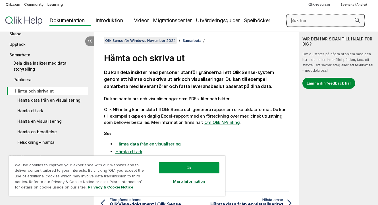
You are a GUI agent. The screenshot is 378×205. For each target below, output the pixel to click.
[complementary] (338, 118)
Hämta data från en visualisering (48, 100)
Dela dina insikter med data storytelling (39, 66)
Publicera (22, 79)
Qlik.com (13, 4)
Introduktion (109, 20)
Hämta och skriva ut (34, 91)
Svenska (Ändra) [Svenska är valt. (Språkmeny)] (354, 5)
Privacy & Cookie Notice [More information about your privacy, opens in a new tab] (110, 187)
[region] (117, 176)
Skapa (15, 33)
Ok (189, 167)
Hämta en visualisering (39, 121)
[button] (357, 20)
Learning (55, 4)
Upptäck (17, 44)
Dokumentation (67, 20)
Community (34, 4)
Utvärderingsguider (218, 20)
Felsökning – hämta (36, 142)
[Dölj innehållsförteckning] (89, 41)
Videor (141, 20)
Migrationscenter (172, 20)
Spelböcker (257, 20)
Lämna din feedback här (329, 83)
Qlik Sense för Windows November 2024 (140, 40)
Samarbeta (19, 54)
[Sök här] (325, 20)
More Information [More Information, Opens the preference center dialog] (189, 181)
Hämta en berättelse (37, 131)
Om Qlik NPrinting (222, 122)
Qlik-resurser (319, 4)
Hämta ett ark (30, 110)
